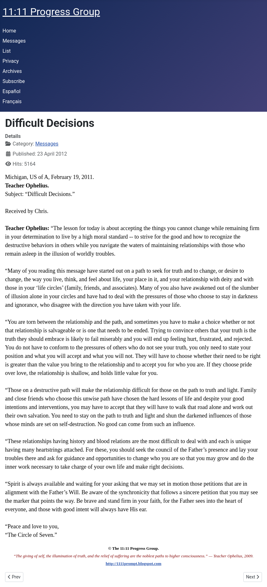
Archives (12, 71)
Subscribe (14, 81)
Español (11, 91)
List (7, 51)
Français (12, 101)
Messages (14, 41)
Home (9, 31)
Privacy (11, 61)
